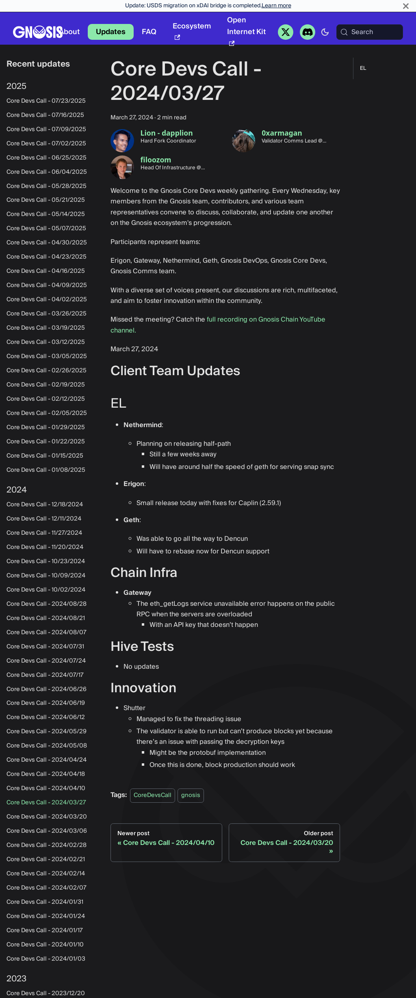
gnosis (190, 795)
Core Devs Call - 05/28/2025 (46, 186)
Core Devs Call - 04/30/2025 (46, 243)
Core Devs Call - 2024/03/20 (46, 817)
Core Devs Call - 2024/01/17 (44, 930)
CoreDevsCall (152, 795)
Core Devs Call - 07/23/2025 (46, 101)
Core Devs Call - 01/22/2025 (45, 442)
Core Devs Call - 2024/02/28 (46, 845)
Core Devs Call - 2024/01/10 (45, 945)
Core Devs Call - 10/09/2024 (45, 576)
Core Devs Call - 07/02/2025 (46, 144)
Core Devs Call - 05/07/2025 (46, 228)
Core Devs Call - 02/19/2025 (45, 385)
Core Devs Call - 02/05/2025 (46, 413)
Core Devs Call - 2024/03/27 (46, 803)
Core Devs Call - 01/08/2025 (45, 470)
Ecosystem (192, 30)
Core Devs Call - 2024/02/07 (46, 888)
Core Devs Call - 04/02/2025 (46, 300)
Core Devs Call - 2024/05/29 (46, 732)
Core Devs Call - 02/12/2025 (45, 399)
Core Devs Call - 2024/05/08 (46, 746)
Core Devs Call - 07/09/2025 (46, 129)
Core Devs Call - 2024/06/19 (45, 703)
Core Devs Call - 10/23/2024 (45, 561)
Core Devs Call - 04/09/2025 (46, 285)
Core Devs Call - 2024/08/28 (46, 604)
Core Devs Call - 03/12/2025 (45, 342)
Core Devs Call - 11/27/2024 (44, 533)
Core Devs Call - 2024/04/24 (46, 760)
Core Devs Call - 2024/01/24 (45, 916)
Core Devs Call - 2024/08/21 (45, 618)
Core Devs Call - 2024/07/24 (46, 661)
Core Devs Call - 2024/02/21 (45, 859)
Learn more (276, 6)
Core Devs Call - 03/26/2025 (46, 314)
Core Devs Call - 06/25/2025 (46, 158)
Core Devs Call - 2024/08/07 (46, 632)
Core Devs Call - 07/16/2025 (45, 115)
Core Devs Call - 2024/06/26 (46, 689)
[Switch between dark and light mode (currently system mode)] (325, 32)
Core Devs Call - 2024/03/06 (46, 831)
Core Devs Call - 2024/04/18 (45, 774)
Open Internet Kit (246, 30)
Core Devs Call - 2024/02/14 (45, 874)
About (69, 32)
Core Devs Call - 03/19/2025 (45, 328)
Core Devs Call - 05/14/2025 (45, 214)
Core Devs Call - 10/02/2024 (45, 590)
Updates (111, 32)
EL (363, 68)
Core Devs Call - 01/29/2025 (45, 427)
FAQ (149, 32)
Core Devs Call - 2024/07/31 (45, 647)
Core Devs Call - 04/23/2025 (46, 257)
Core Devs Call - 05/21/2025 (45, 200)
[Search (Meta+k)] (369, 32)
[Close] (406, 6)
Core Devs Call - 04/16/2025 (45, 271)
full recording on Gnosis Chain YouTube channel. (217, 325)
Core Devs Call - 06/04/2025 (46, 172)
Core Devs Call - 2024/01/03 (45, 959)
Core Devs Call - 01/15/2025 (44, 456)
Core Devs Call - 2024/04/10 (45, 788)
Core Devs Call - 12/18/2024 (44, 505)
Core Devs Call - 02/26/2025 (46, 371)
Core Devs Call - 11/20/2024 (44, 547)
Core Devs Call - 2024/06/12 (45, 717)
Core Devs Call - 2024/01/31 (44, 902)
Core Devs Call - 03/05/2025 (46, 356)
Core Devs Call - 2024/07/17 (45, 675)
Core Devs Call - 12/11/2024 (43, 519)
